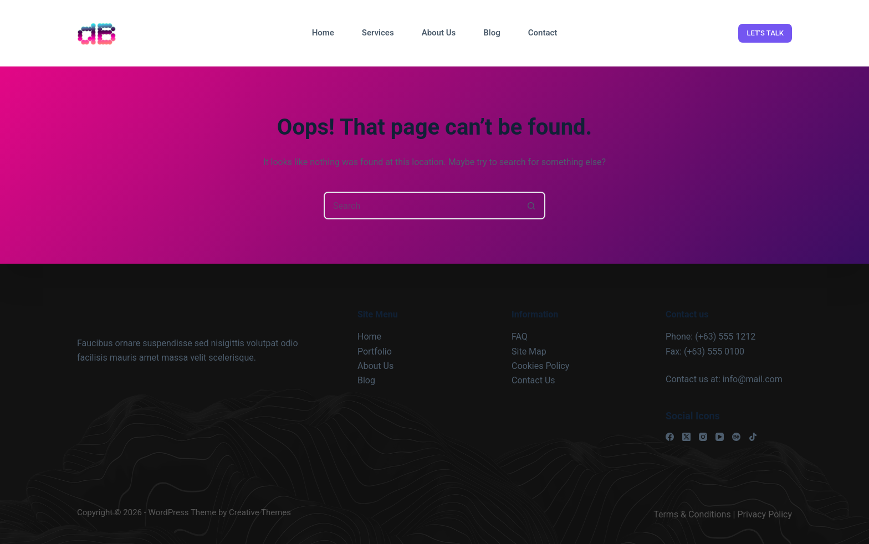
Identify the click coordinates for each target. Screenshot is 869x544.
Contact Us (533, 380)
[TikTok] (753, 437)
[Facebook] (670, 437)
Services (378, 33)
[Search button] (531, 205)
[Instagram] (703, 437)
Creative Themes (260, 512)
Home (323, 33)
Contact (543, 33)
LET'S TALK (765, 33)
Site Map (529, 351)
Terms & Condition (689, 514)
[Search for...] (421, 205)
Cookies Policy (540, 366)
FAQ (520, 336)
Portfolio (374, 351)
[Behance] (736, 437)
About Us (439, 33)
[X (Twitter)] (686, 437)
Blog (491, 33)
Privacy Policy (765, 514)
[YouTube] (719, 437)
